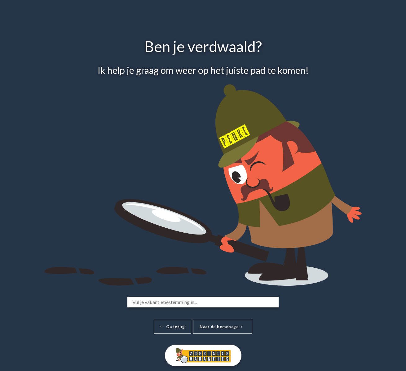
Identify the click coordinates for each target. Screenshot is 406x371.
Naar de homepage (221, 326)
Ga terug (172, 326)
